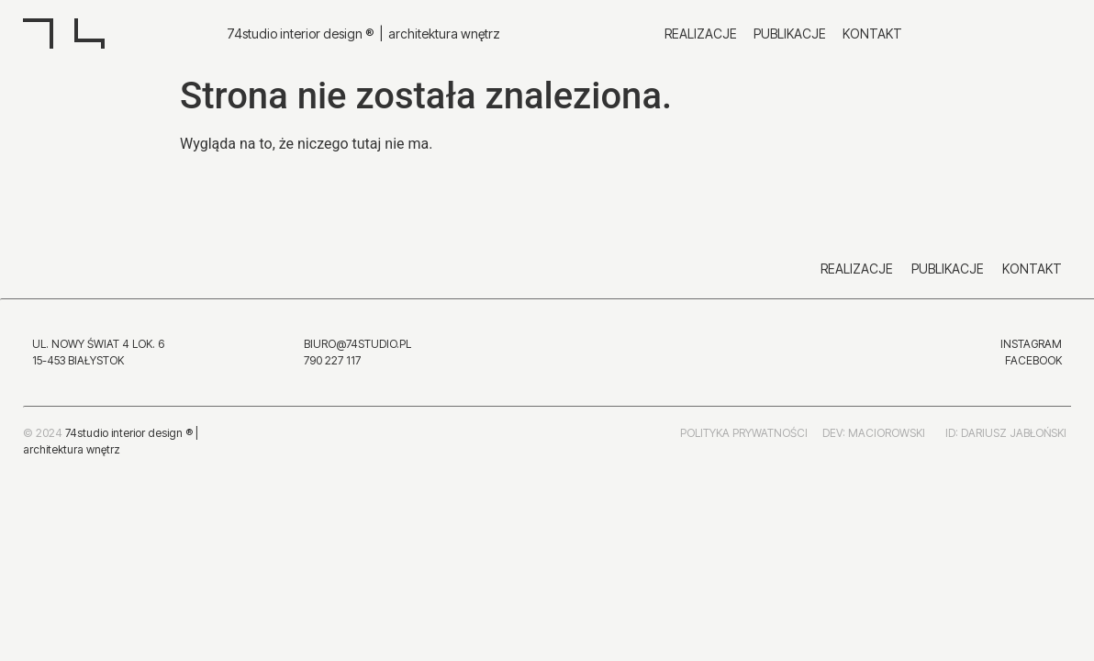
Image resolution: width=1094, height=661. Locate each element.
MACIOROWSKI (886, 493)
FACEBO (1026, 360)
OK (1054, 360)
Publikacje (790, 33)
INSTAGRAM (1031, 344)
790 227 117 (332, 360)
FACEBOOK (575, 407)
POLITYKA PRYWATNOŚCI (744, 493)
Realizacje (700, 33)
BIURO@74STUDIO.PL (357, 344)
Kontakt (872, 33)
